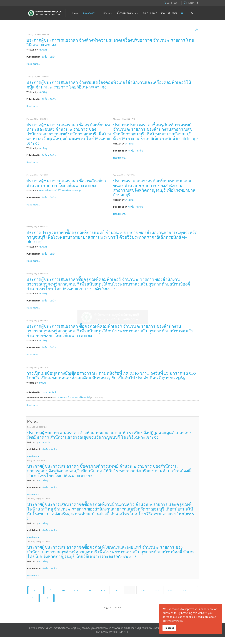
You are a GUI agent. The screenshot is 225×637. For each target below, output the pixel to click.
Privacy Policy (175, 620)
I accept (169, 627)
